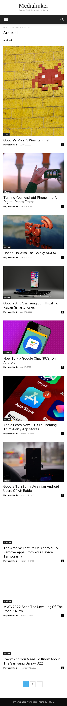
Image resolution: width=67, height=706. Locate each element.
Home (6, 27)
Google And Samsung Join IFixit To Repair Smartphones (30, 305)
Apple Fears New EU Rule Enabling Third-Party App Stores (30, 427)
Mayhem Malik (10, 144)
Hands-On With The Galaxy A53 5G (30, 253)
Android (7, 353)
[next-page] (40, 684)
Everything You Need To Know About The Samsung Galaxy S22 (31, 661)
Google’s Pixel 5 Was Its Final (26, 140)
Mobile (15, 27)
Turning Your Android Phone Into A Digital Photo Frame (30, 200)
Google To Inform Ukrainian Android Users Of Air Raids (31, 488)
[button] (62, 19)
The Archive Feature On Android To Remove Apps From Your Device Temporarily (30, 552)
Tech (6, 134)
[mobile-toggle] (5, 19)
